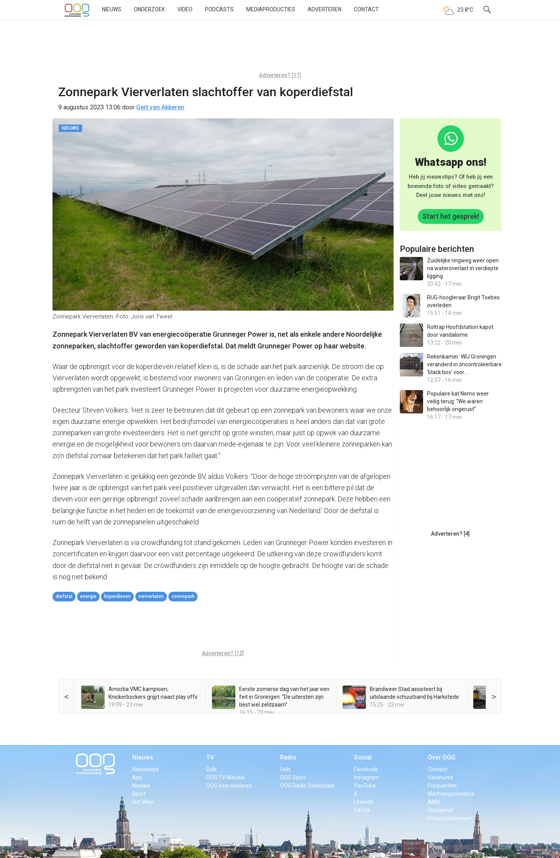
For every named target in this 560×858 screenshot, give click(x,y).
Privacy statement (450, 818)
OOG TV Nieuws (225, 777)
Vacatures (440, 777)
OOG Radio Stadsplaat (307, 785)
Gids (211, 769)
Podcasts (219, 9)
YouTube (365, 785)
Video (184, 9)
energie (88, 596)
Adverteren (324, 9)
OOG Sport (293, 777)
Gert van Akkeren (160, 107)
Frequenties (442, 785)
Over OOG (441, 757)
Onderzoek (149, 9)
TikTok (362, 810)
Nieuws (111, 9)
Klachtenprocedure (451, 794)
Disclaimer (440, 810)
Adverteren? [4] (450, 534)
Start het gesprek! (450, 216)
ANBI (434, 802)
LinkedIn (364, 802)
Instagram (366, 777)
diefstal (64, 596)
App (137, 777)
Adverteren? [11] (280, 75)
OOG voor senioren (229, 785)
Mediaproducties (270, 9)
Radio (288, 757)
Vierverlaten (151, 596)
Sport (139, 794)
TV (210, 757)
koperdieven (117, 596)
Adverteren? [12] (223, 653)
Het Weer (143, 802)
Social (363, 757)
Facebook (366, 769)
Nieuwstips (145, 769)
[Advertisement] (280, 48)
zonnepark (183, 596)
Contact (366, 9)
